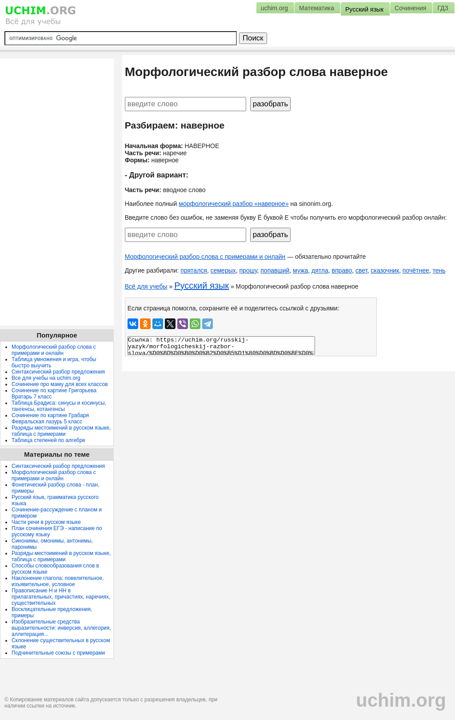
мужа (300, 270)
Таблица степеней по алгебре (48, 440)
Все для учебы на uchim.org (46, 378)
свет (361, 270)
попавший (274, 270)
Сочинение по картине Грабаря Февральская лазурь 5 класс (50, 418)
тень (438, 270)
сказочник (385, 270)
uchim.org (401, 700)
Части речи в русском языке (46, 522)
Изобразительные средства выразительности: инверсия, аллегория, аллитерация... (61, 628)
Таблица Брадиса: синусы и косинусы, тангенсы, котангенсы (59, 406)
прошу (248, 270)
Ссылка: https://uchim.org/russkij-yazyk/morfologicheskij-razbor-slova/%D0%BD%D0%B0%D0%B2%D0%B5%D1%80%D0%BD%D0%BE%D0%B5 (221, 345)
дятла (319, 270)
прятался (193, 270)
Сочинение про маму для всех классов (60, 384)
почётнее (416, 270)
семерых (223, 270)
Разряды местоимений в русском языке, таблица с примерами (61, 431)
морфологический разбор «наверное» (233, 203)
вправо (342, 270)
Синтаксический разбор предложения (58, 372)
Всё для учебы (146, 286)
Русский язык (201, 285)
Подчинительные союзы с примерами (58, 653)
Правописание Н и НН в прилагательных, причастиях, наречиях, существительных (61, 596)
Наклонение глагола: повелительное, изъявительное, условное (58, 581)
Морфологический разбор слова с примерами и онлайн (205, 256)
